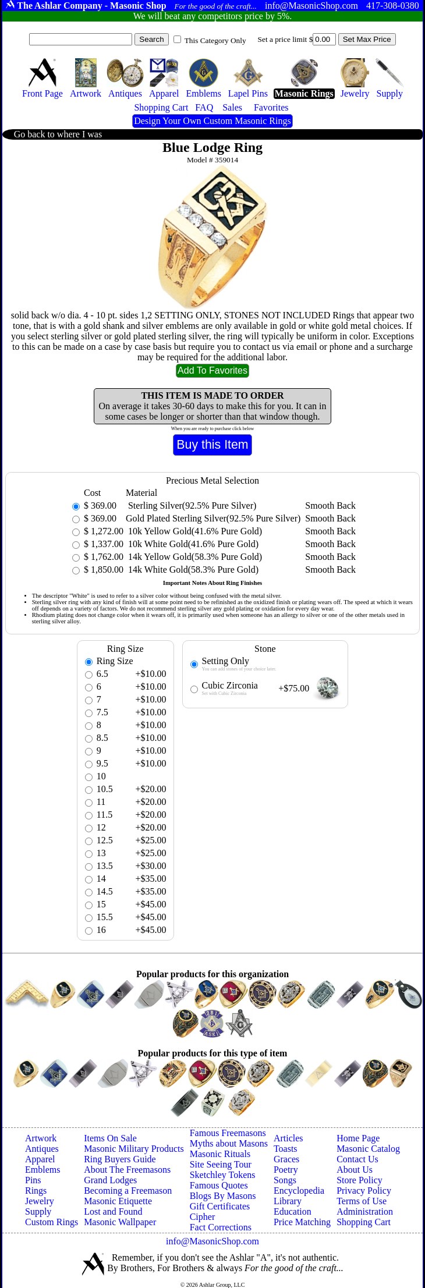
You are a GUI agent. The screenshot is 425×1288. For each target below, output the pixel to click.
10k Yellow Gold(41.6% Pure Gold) (194, 531)
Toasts (286, 1149)
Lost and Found (113, 1211)
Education (292, 1211)
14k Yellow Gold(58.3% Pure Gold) (194, 557)
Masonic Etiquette (118, 1201)
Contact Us (357, 1159)
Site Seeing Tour (221, 1164)
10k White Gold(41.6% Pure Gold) (192, 544)
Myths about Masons (229, 1143)
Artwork (40, 1138)
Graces (286, 1159)
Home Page (358, 1138)
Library (288, 1201)
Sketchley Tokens (223, 1175)
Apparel (40, 1159)
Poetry (286, 1170)
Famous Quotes (219, 1185)
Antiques (42, 1149)
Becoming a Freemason (128, 1190)
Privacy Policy (364, 1190)
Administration (365, 1211)
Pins (33, 1180)
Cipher (202, 1217)
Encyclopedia (299, 1190)
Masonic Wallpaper (120, 1222)
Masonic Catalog (368, 1149)
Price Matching (302, 1222)
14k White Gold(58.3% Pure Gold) (192, 569)
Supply (38, 1211)
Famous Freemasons (228, 1133)
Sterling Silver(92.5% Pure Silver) (191, 505)
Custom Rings (51, 1222)
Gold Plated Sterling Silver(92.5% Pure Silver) (213, 518)
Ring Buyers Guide (120, 1159)
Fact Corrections (221, 1227)
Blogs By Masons (223, 1196)
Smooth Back (330, 505)
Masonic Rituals (220, 1154)
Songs (285, 1180)
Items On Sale (110, 1138)
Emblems (42, 1170)
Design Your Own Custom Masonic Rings (212, 121)
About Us (355, 1170)
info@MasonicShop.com (212, 1241)
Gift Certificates (220, 1206)
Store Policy (359, 1180)
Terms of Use (362, 1201)
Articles (288, 1138)
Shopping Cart (364, 1222)
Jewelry (39, 1201)
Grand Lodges (110, 1180)
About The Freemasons (127, 1170)
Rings (36, 1190)
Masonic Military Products (134, 1149)
